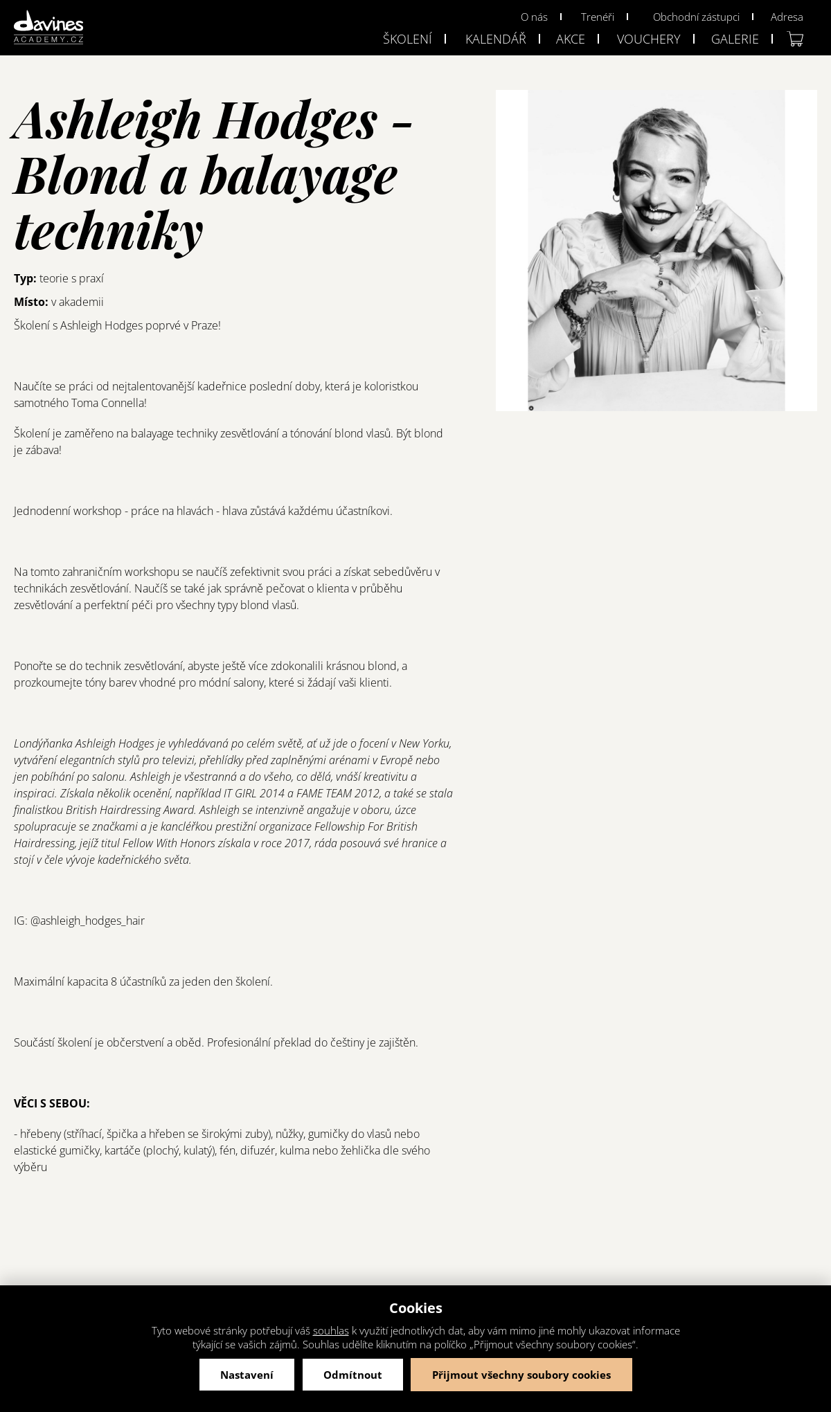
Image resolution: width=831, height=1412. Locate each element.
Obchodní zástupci (696, 17)
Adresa (787, 17)
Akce (570, 38)
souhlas (331, 1330)
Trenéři (597, 17)
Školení (407, 38)
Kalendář (495, 38)
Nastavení (247, 1375)
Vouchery (649, 38)
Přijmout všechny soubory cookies (521, 1375)
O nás (534, 17)
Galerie (735, 38)
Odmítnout (352, 1375)
